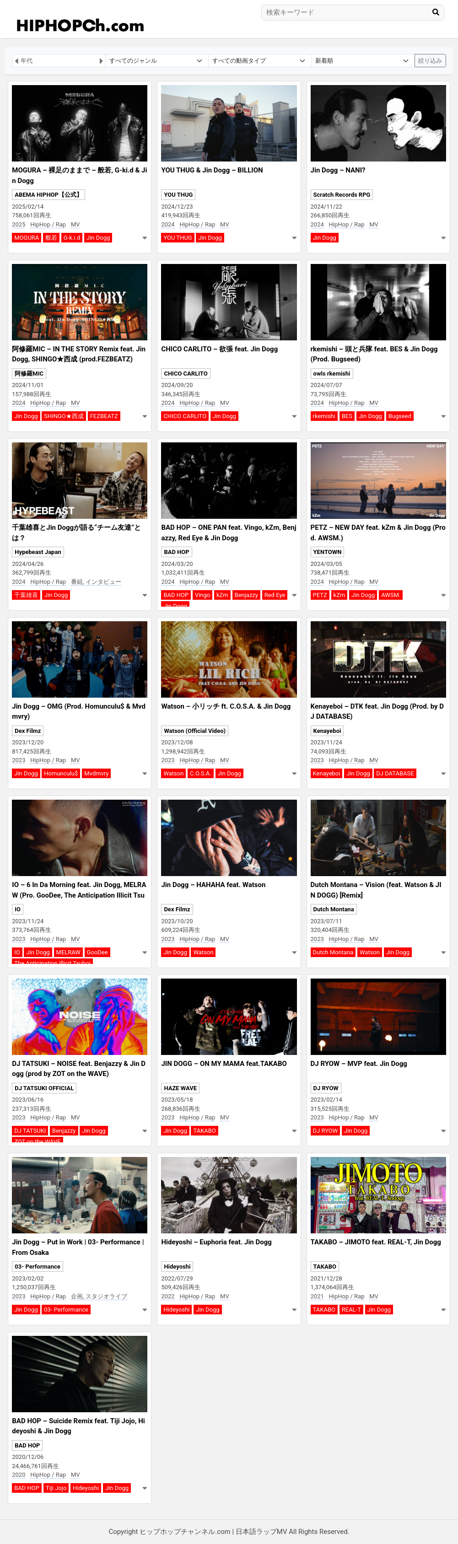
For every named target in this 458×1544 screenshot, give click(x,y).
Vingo (202, 595)
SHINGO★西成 (64, 416)
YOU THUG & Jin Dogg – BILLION (212, 170)
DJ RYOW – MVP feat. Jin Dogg (359, 1064)
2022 (167, 1296)
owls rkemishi (331, 373)
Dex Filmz (28, 730)
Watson (173, 773)
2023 (18, 760)
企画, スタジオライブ (99, 1296)
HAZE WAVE (180, 1088)
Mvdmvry (96, 773)
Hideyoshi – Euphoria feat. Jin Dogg (216, 1242)
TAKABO (204, 1130)
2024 (167, 224)
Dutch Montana (333, 909)
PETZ (320, 595)
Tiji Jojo (56, 1488)
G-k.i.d (72, 237)
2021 (317, 1296)
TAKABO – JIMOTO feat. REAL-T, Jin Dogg (376, 1242)
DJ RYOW (326, 1088)
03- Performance (37, 1266)
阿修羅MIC (29, 373)
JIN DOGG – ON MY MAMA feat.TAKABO (223, 1064)
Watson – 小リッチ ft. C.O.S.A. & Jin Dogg (226, 706)
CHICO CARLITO (185, 373)
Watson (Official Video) (195, 730)
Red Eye (275, 595)
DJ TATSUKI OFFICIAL (44, 1088)
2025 (18, 224)
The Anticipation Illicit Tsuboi (52, 963)
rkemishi (324, 416)
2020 (18, 1474)
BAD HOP (176, 552)
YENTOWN (327, 552)
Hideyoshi (177, 1266)
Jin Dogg (98, 237)
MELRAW (68, 952)
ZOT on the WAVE (37, 1141)
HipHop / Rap (48, 224)
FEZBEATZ (104, 416)
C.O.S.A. (200, 773)
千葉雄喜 (26, 595)
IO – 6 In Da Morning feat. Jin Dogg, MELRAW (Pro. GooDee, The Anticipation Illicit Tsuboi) (79, 895)
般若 (51, 237)
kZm (222, 595)
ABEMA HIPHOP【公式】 (48, 194)
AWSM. (390, 595)
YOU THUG (178, 194)
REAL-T (351, 1309)
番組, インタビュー (96, 581)
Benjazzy (246, 595)
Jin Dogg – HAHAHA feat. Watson (213, 885)
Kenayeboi (327, 730)
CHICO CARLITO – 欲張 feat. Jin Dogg (219, 349)
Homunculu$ (61, 773)
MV (75, 224)
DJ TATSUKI (30, 1130)
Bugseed (399, 416)
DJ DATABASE (395, 773)
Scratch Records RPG (342, 194)
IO (18, 909)
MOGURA (26, 237)
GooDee (97, 952)
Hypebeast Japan (38, 552)
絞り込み (430, 60)
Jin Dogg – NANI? (338, 170)
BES (347, 416)
